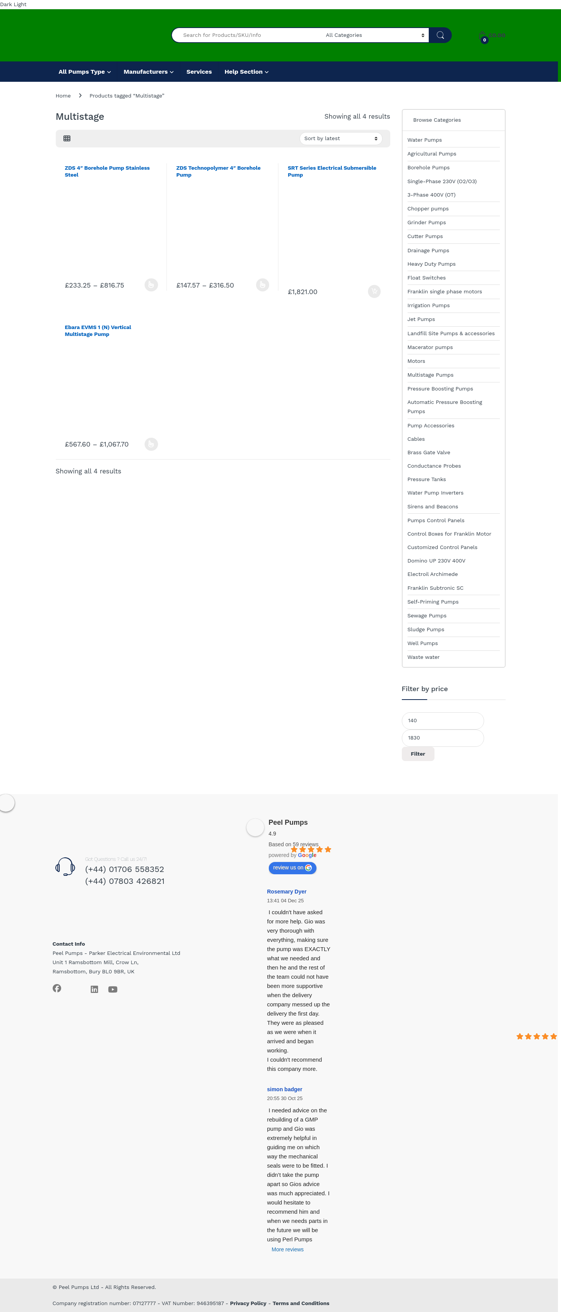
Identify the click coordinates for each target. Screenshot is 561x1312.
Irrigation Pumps (429, 305)
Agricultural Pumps (432, 154)
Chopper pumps (428, 208)
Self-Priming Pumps (433, 602)
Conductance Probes (434, 466)
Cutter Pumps (425, 236)
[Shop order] (341, 138)
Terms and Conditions (301, 1303)
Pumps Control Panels (436, 520)
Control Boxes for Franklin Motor (449, 534)
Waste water (424, 657)
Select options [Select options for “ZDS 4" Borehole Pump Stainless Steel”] (151, 284)
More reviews (288, 1249)
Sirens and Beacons (433, 506)
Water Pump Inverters (436, 493)
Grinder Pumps (427, 222)
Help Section (244, 71)
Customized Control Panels (443, 547)
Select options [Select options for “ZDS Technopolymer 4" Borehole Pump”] (263, 284)
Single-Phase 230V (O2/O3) (442, 181)
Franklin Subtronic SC (436, 588)
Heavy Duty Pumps (432, 264)
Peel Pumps (288, 822)
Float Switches (427, 278)
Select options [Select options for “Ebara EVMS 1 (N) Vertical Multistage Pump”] (151, 444)
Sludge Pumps (426, 629)
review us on (292, 867)
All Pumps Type (82, 71)
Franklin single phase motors (445, 291)
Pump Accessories (431, 425)
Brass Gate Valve (429, 452)
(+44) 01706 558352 (124, 869)
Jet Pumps (421, 319)
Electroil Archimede (433, 574)
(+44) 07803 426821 (125, 881)
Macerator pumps (430, 347)
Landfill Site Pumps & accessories (451, 333)
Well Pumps (423, 643)
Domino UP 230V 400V (437, 561)
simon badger (285, 1089)
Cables (416, 439)
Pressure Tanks (427, 479)
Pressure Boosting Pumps (440, 388)
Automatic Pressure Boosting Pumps (445, 406)
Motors (416, 361)
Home (63, 96)
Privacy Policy (248, 1303)
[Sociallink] (57, 988)
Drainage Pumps (428, 250)
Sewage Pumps (427, 615)
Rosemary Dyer (287, 891)
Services (199, 71)
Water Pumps (425, 140)
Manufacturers (145, 71)
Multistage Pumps (431, 375)
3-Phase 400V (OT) (432, 195)
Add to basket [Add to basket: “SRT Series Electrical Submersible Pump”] (374, 291)
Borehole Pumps (429, 167)
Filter (418, 754)
